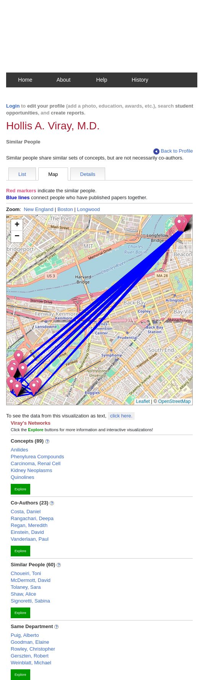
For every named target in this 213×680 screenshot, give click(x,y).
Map (53, 174)
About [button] (64, 80)
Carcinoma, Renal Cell (35, 463)
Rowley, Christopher (33, 649)
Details (88, 174)
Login (13, 106)
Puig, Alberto (25, 635)
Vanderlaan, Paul (30, 539)
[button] (34, 388)
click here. (121, 416)
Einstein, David (27, 532)
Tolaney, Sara (26, 587)
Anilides (19, 450)
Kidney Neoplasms (31, 470)
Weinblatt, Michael (31, 662)
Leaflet (143, 401)
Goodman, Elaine (30, 642)
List (22, 174)
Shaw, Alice (23, 594)
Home (25, 80)
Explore (20, 489)
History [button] (140, 80)
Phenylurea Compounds (37, 456)
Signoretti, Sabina (30, 601)
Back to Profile (173, 151)
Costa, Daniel (26, 511)
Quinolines (22, 477)
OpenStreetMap (174, 401)
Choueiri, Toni (26, 573)
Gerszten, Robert (30, 656)
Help (101, 80)
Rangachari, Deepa (32, 518)
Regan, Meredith (29, 525)
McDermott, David (30, 580)
